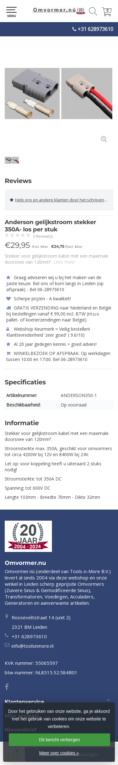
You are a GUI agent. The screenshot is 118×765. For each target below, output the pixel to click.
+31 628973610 (95, 29)
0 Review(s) (43, 236)
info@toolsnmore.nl (32, 646)
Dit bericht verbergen (59, 739)
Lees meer (64, 262)
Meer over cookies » (59, 753)
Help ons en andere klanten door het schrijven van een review (61, 200)
